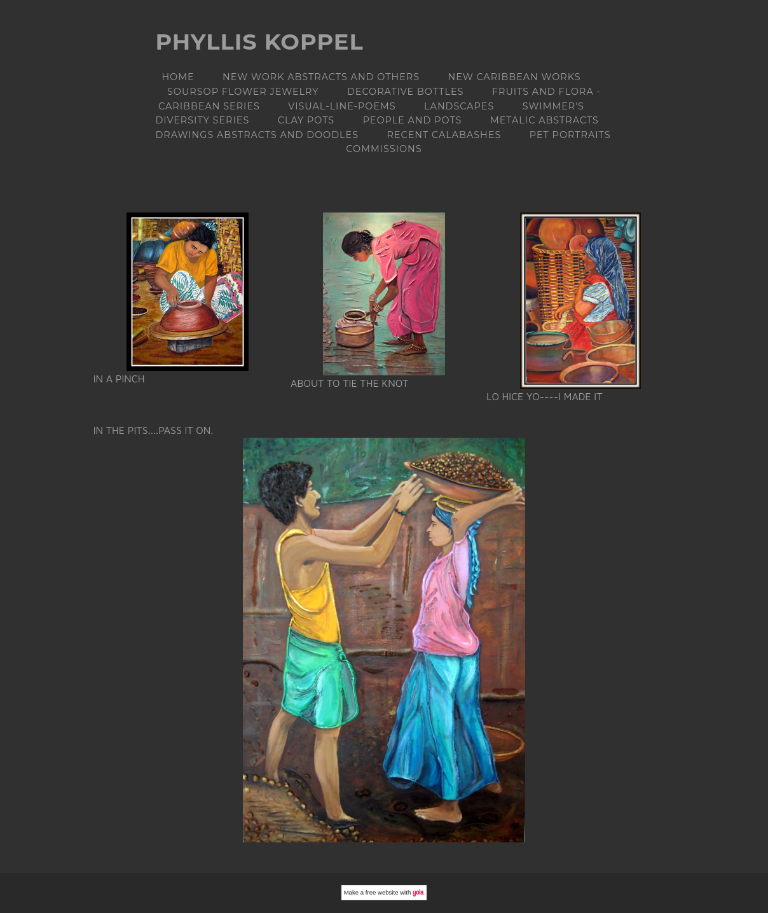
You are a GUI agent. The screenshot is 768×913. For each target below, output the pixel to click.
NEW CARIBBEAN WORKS (514, 77)
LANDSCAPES (459, 106)
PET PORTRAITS (570, 135)
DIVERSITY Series (202, 120)
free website (382, 892)
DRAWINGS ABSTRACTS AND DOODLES (257, 135)
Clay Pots (306, 120)
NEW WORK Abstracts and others (321, 77)
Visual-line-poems (341, 106)
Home (177, 77)
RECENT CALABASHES (444, 135)
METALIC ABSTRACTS (544, 120)
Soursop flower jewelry (243, 91)
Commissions (384, 149)
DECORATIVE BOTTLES (405, 91)
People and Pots (412, 120)
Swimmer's (553, 106)
